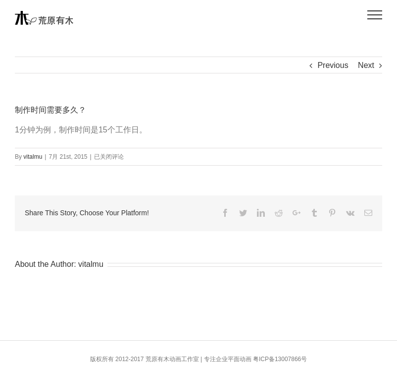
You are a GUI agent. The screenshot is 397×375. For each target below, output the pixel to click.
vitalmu (32, 156)
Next (366, 65)
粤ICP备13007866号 (280, 359)
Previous (332, 65)
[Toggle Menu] (375, 14)
